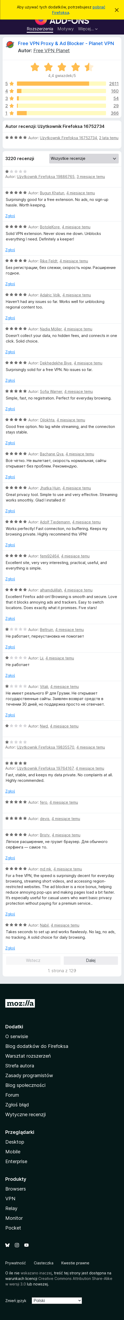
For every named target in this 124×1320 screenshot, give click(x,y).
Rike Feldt (48, 261)
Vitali (44, 686)
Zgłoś (10, 216)
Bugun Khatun (52, 193)
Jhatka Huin (50, 488)
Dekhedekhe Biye (56, 363)
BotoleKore (50, 227)
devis (44, 818)
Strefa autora (19, 1065)
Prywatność (15, 1263)
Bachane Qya (51, 454)
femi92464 (49, 556)
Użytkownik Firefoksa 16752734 (68, 138)
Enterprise (16, 1161)
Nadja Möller (51, 329)
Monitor (14, 1218)
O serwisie (16, 1036)
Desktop (14, 1142)
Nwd (44, 726)
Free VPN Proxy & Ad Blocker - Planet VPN (66, 43)
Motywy (65, 28)
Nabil (44, 925)
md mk (45, 869)
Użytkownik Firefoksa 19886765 (46, 176)
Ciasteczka (43, 1263)
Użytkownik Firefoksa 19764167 (45, 768)
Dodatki (14, 1026)
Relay (11, 1208)
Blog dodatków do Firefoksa (36, 1046)
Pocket (13, 1228)
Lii (41, 658)
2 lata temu (108, 138)
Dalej (90, 960)
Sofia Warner (51, 391)
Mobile (12, 1151)
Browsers (15, 1189)
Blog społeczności (25, 1085)
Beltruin (46, 629)
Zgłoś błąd (17, 1104)
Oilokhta (47, 420)
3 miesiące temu (91, 176)
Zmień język (15, 1300)
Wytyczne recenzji (25, 1114)
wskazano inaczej (36, 1273)
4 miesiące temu (80, 193)
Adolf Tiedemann (55, 522)
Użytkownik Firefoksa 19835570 (45, 747)
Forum (12, 1095)
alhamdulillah (51, 590)
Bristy (45, 835)
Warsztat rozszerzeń (28, 1056)
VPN (10, 1198)
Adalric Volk (50, 295)
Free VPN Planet (51, 50)
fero (43, 802)
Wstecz (33, 960)
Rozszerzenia (40, 28)
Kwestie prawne (75, 1263)
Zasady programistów (29, 1075)
